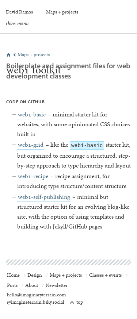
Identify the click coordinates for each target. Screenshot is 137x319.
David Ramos (19, 11)
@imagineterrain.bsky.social (35, 302)
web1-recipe (33, 176)
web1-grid (30, 144)
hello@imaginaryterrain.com (36, 294)
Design (34, 275)
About (31, 285)
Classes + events (105, 275)
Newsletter (57, 285)
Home (13, 275)
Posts (12, 285)
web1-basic (32, 114)
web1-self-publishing (44, 196)
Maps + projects (62, 11)
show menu (17, 23)
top (76, 302)
